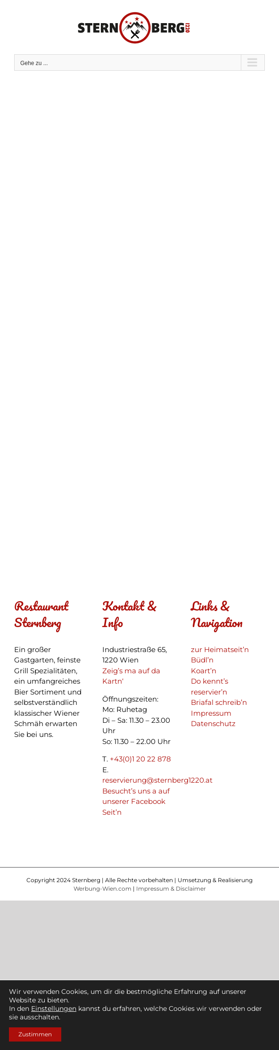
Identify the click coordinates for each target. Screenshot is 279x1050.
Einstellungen (53, 1008)
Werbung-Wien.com (102, 888)
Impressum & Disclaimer (171, 888)
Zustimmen (35, 1034)
